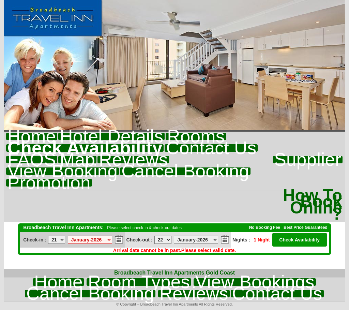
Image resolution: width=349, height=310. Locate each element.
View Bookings (254, 282)
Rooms (196, 136)
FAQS (31, 159)
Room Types (139, 282)
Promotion (49, 183)
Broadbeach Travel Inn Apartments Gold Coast (174, 273)
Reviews (133, 159)
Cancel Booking (185, 171)
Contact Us (211, 148)
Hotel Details (111, 136)
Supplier (308, 159)
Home (31, 136)
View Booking (62, 171)
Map (77, 159)
